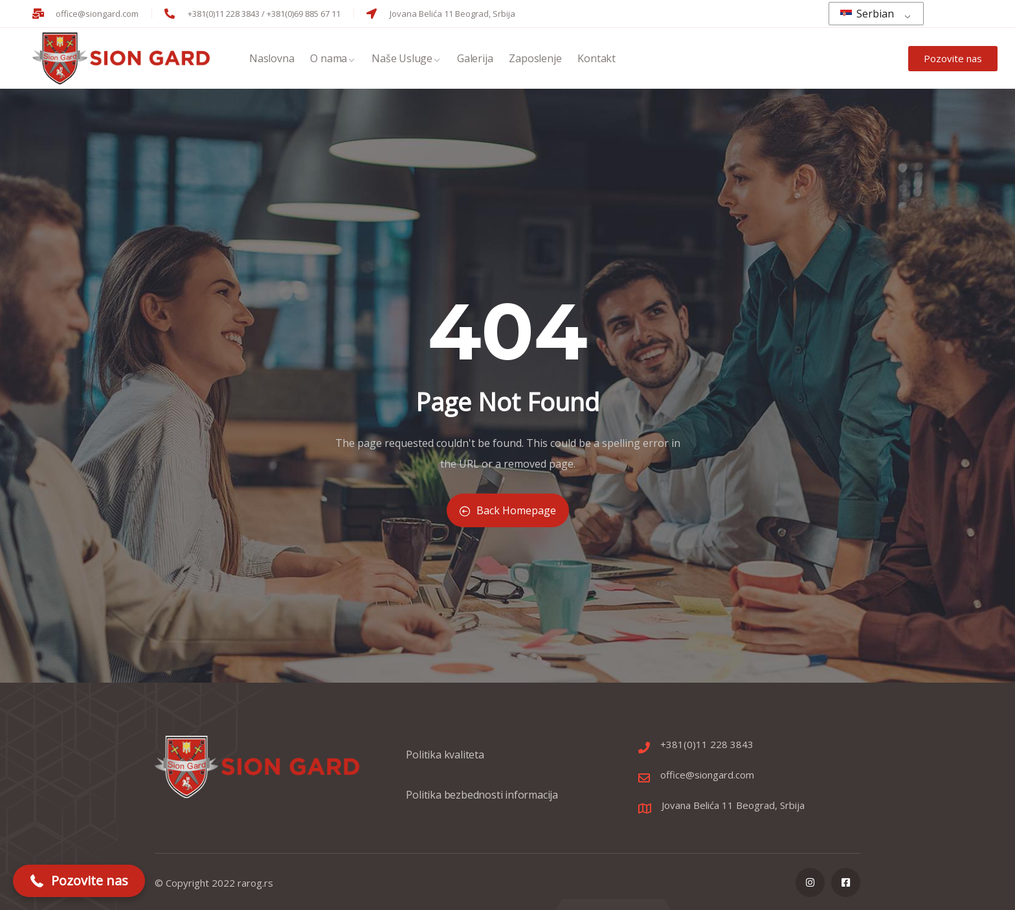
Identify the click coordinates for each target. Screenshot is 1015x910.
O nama (332, 60)
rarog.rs (255, 882)
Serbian (867, 13)
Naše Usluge (406, 60)
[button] (79, 881)
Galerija (475, 60)
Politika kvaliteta (445, 761)
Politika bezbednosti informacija (482, 801)
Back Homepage (508, 510)
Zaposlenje (535, 60)
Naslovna (271, 60)
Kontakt (596, 60)
